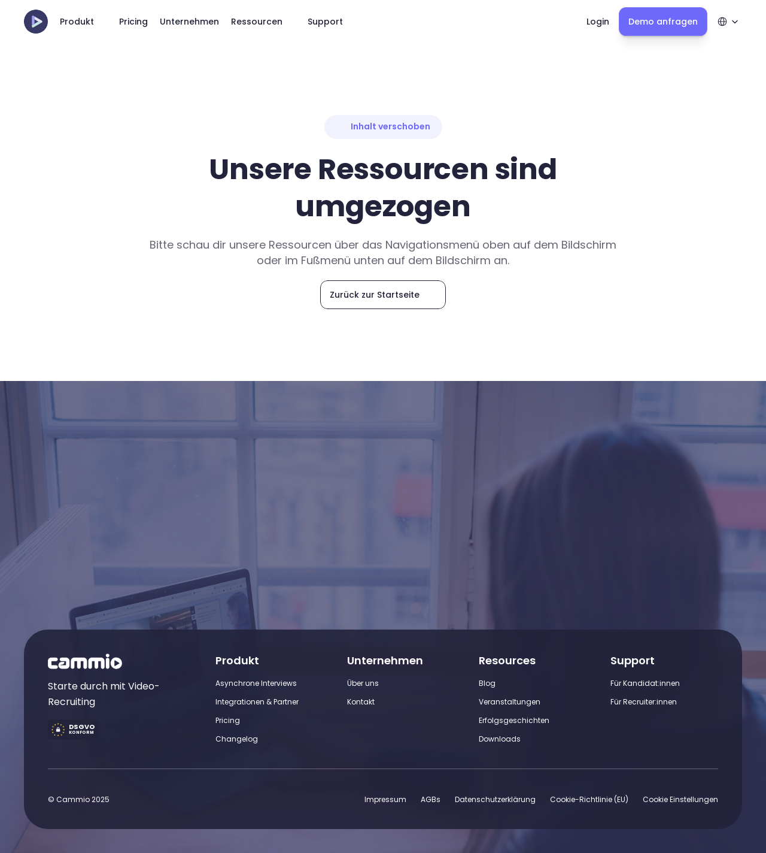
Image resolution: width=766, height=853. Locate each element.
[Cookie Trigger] (680, 799)
